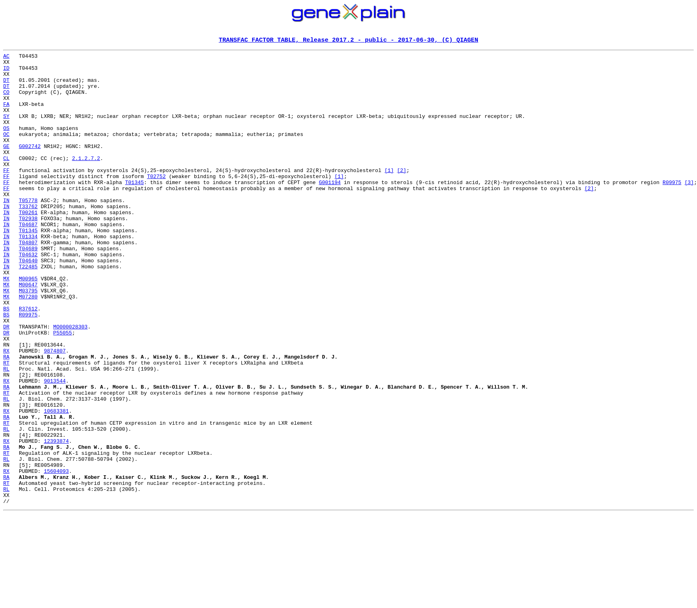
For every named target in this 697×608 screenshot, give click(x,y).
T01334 (28, 274)
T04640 (28, 303)
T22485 (28, 310)
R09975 (672, 209)
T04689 (28, 288)
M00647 (28, 332)
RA (6, 418)
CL (6, 180)
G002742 (30, 166)
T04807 (28, 281)
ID (6, 72)
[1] (389, 195)
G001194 (330, 209)
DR (6, 382)
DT (6, 86)
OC (6, 151)
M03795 (28, 339)
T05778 (28, 231)
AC (6, 57)
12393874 (56, 519)
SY (6, 130)
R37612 (28, 361)
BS (6, 361)
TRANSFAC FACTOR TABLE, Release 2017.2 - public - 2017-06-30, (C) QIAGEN (348, 40)
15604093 (56, 555)
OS (6, 144)
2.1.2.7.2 (86, 180)
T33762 (28, 238)
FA (6, 115)
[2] (401, 195)
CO (6, 101)
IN (6, 231)
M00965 (28, 324)
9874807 (55, 411)
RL (6, 433)
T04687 (28, 259)
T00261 (28, 245)
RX (6, 411)
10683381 (56, 483)
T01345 (134, 209)
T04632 (28, 296)
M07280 (28, 346)
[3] (688, 209)
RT (6, 426)
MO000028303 (70, 382)
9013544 (55, 447)
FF (6, 195)
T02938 (28, 252)
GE (6, 166)
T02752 (156, 202)
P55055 (62, 389)
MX (6, 324)
